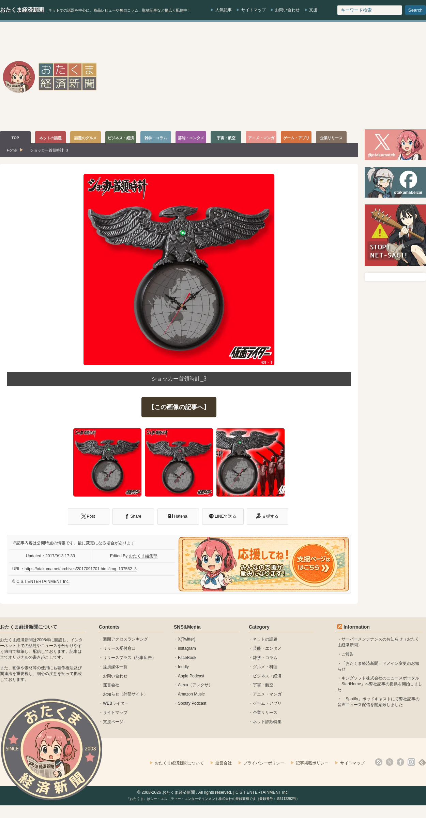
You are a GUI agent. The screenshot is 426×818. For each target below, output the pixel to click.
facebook (400, 762)
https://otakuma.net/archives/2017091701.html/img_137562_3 (81, 568)
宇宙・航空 (263, 685)
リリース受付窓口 (119, 648)
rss (378, 762)
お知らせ (111, 694)
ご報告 (347, 654)
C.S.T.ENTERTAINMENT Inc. (43, 581)
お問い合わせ (287, 10)
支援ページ (113, 721)
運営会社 (111, 685)
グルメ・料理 (265, 666)
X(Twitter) (186, 639)
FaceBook (187, 657)
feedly (183, 666)
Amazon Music (191, 694)
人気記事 (223, 10)
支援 (313, 10)
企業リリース (265, 712)
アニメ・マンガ (267, 694)
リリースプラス (117, 657)
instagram (187, 648)
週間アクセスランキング (125, 639)
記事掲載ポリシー (312, 763)
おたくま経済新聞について (28, 627)
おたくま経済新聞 (22, 10)
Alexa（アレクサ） (195, 685)
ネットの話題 (265, 639)
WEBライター (115, 703)
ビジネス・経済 (267, 676)
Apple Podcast (191, 676)
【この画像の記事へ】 (179, 407)
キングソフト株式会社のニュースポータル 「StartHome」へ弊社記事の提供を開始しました (379, 684)
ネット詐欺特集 (267, 721)
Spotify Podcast (192, 703)
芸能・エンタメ (267, 648)
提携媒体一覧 (115, 666)
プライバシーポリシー (263, 763)
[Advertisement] (304, 76)
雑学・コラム (265, 657)
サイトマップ (253, 10)
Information (357, 627)
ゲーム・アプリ (267, 703)
